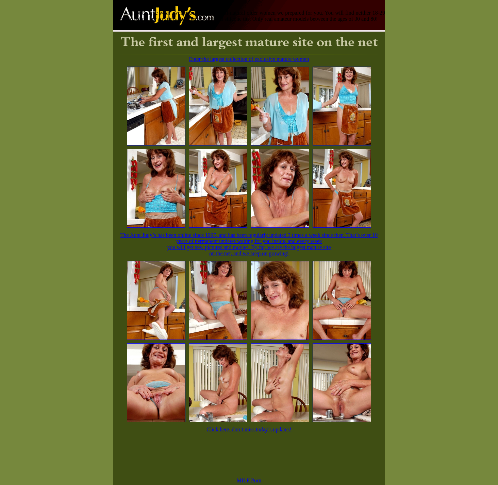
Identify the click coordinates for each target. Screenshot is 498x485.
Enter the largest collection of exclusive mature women (249, 59)
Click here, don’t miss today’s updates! (248, 429)
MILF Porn (249, 480)
